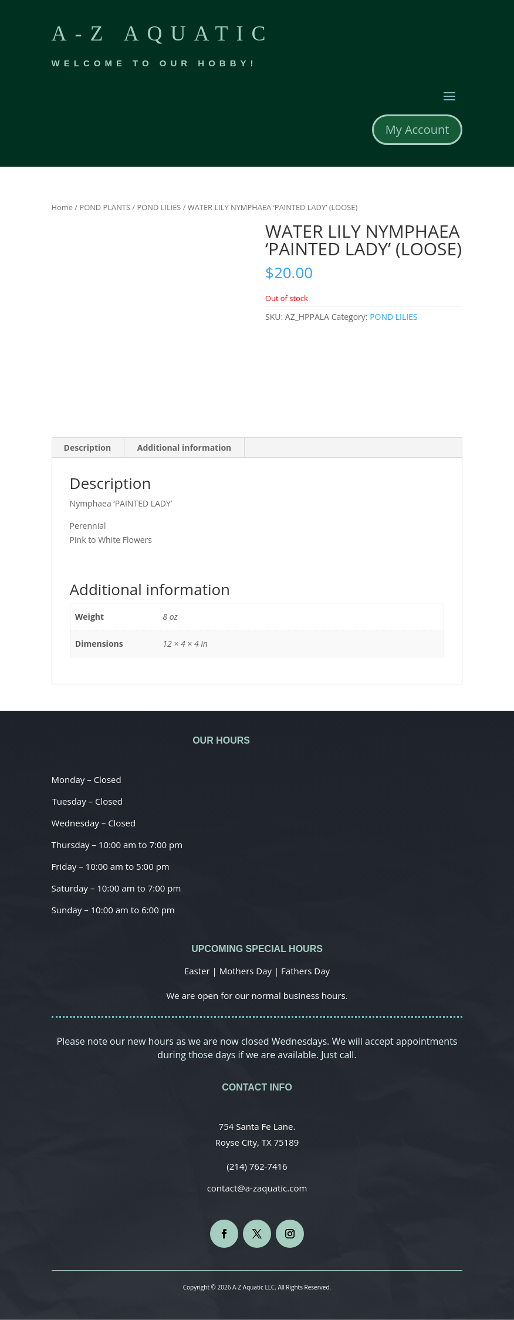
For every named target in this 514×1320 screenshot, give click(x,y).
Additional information (184, 447)
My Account (417, 129)
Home (62, 207)
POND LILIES (159, 207)
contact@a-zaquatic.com (257, 1188)
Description (87, 447)
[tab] (88, 448)
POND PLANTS (104, 207)
